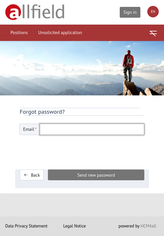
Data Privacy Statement (26, 226)
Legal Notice (74, 226)
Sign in (129, 12)
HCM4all (148, 226)
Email (30, 129)
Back (32, 175)
